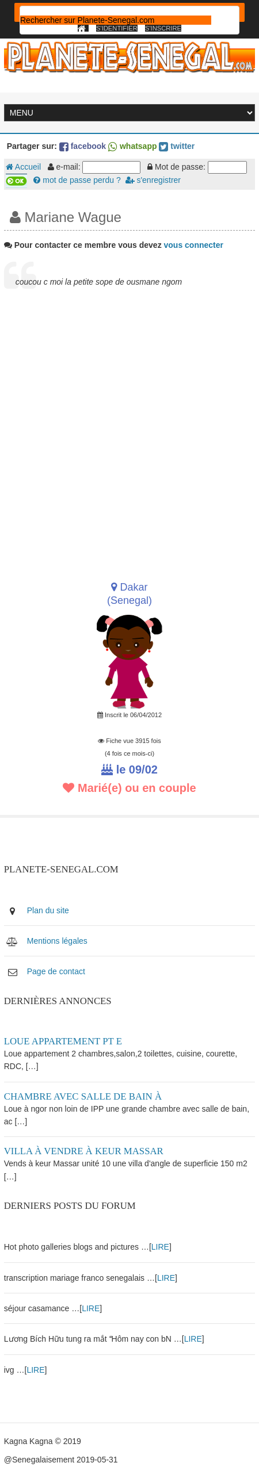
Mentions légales (57, 940)
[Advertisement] (129, 434)
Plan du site (48, 910)
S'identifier (117, 28)
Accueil (23, 166)
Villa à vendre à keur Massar (83, 1151)
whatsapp (132, 146)
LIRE (160, 1246)
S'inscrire (163, 28)
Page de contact (56, 971)
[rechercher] (115, 20)
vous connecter (193, 245)
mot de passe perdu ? (76, 180)
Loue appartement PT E (63, 1041)
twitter (177, 146)
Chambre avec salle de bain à (83, 1096)
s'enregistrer (153, 180)
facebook (82, 146)
